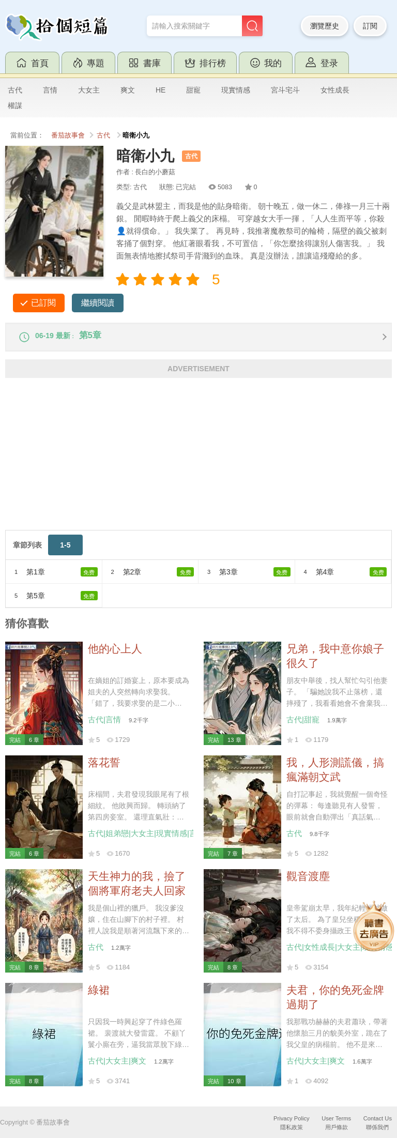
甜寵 (193, 90)
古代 (15, 90)
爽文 (127, 90)
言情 (50, 90)
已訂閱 (43, 302)
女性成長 (334, 90)
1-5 (65, 550)
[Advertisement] (198, 462)
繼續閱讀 (97, 302)
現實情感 (235, 90)
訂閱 (370, 26)
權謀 (15, 105)
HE (160, 90)
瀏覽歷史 (324, 26)
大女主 (89, 90)
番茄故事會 (68, 135)
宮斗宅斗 (285, 90)
